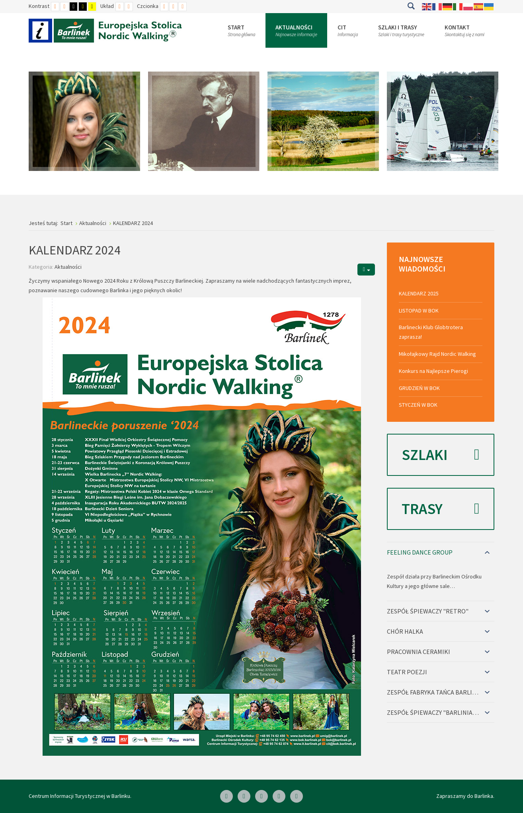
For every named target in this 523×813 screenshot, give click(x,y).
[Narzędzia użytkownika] (366, 269)
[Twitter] (279, 796)
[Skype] (261, 796)
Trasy (441, 509)
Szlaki (441, 455)
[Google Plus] (296, 796)
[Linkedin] (244, 796)
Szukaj (411, 6)
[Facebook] (226, 796)
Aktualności (68, 266)
